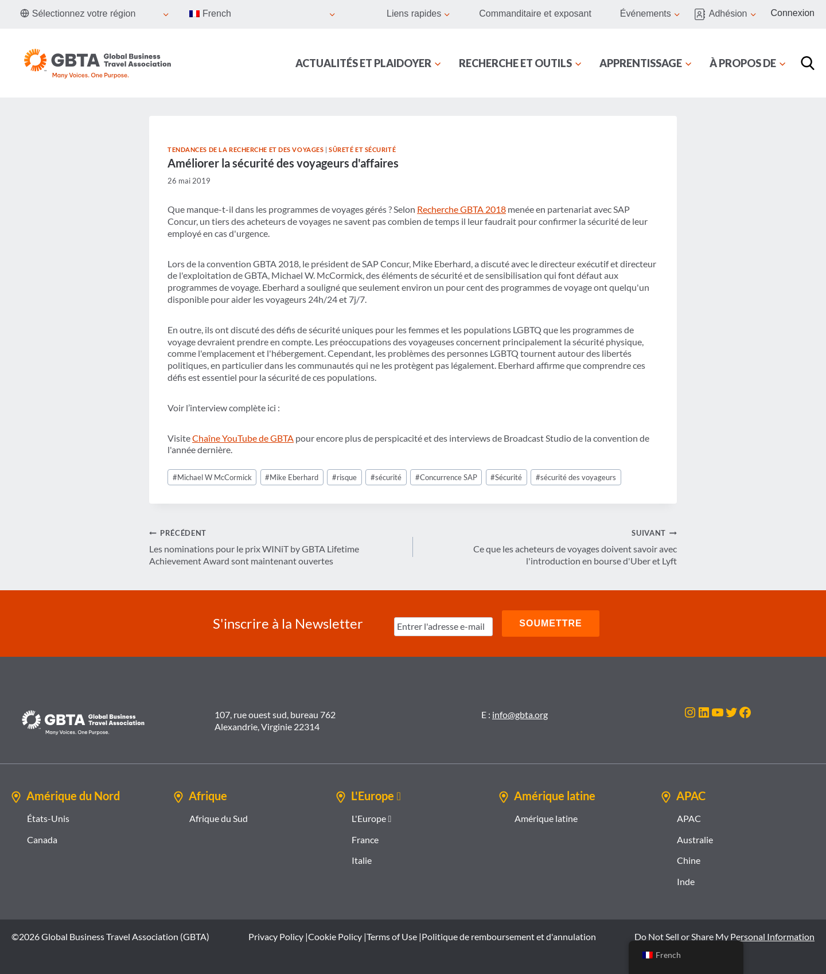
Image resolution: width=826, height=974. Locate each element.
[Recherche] (808, 63)
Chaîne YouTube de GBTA (243, 438)
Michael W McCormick (212, 477)
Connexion (793, 13)
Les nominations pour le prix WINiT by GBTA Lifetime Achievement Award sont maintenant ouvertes (276, 546)
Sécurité (506, 477)
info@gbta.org (520, 714)
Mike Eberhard (291, 477)
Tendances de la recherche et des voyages (245, 149)
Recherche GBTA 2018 (461, 209)
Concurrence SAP (446, 477)
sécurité (386, 477)
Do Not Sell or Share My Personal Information (724, 936)
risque (344, 477)
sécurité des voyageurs (576, 477)
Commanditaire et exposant (535, 13)
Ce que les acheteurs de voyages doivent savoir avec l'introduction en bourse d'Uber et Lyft (549, 546)
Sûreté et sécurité (362, 149)
